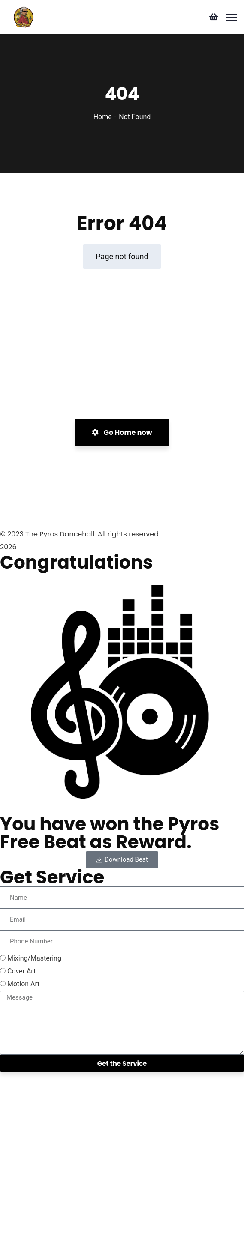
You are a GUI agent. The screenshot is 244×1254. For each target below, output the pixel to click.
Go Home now (122, 432)
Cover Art (21, 971)
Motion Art (23, 984)
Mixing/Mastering (34, 958)
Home (102, 117)
